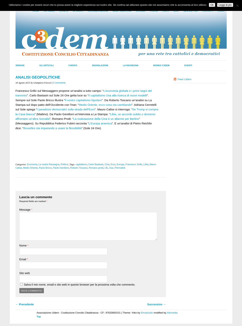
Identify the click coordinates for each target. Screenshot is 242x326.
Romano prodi (96, 168)
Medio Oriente (30, 168)
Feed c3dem (184, 79)
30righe (20, 65)
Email (23, 259)
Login (221, 11)
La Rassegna (131, 65)
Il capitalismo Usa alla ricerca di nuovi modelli (117, 95)
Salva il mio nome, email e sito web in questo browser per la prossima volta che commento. (79, 284)
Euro (113, 164)
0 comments (59, 82)
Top (39, 316)
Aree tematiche (122, 11)
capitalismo (81, 164)
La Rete (63, 11)
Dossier (140, 11)
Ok (212, 4)
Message (25, 209)
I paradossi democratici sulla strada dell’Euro (66, 109)
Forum (154, 11)
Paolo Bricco (45, 168)
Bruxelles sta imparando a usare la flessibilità (52, 128)
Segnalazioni (100, 65)
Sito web (24, 273)
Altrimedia (172, 312)
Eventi (188, 65)
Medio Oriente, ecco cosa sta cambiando (105, 104)
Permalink (120, 168)
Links (166, 11)
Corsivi (72, 65)
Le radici (78, 11)
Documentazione (98, 11)
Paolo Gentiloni (61, 168)
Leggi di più (225, 4)
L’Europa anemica (100, 123)
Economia (32, 164)
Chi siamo (49, 11)
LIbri (176, 11)
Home (36, 11)
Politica (64, 164)
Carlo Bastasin (95, 164)
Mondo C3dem (161, 65)
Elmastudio (147, 312)
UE (106, 168)
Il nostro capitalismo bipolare (83, 100)
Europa (120, 164)
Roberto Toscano (79, 168)
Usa (111, 168)
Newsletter (190, 11)
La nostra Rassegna (49, 164)
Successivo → (156, 304)
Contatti (208, 11)
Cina (107, 164)
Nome (24, 245)
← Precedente (25, 304)
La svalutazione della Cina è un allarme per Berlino (106, 118)
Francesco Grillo (133, 164)
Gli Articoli (46, 65)
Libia (146, 164)
